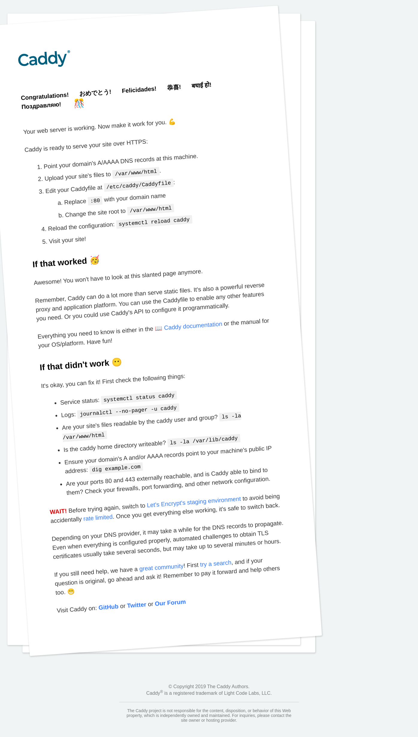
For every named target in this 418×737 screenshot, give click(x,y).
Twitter (136, 598)
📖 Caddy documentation (188, 323)
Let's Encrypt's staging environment (194, 495)
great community (161, 560)
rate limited (98, 511)
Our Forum (170, 596)
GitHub (108, 600)
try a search (215, 557)
